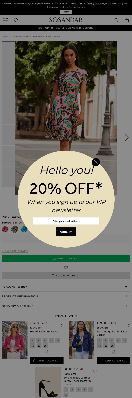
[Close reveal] (96, 162)
